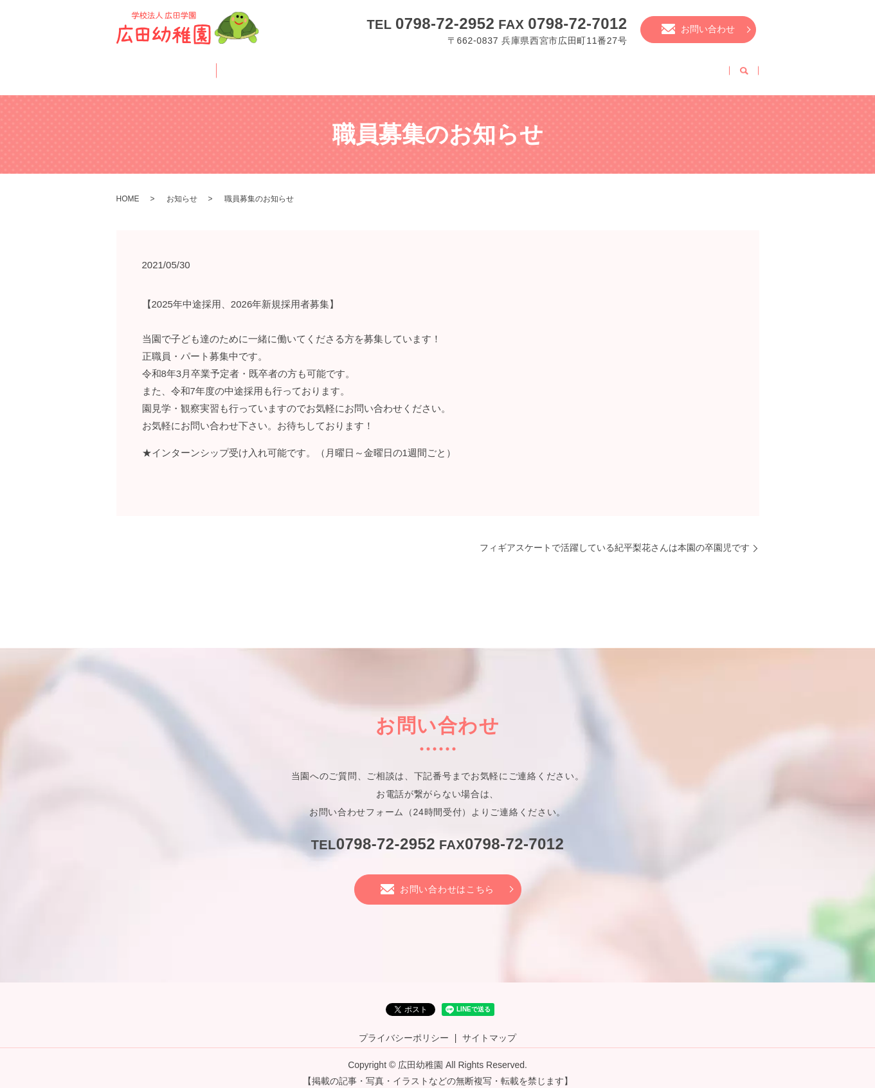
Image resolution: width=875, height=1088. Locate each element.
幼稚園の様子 (388, 67)
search (744, 68)
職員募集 (696, 67)
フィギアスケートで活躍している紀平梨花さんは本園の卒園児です (615, 537)
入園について (538, 67)
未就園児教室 (622, 67)
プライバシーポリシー (404, 1027)
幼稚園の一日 (305, 67)
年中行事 (464, 67)
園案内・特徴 (221, 67)
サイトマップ (489, 1027)
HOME (151, 67)
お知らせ (182, 188)
